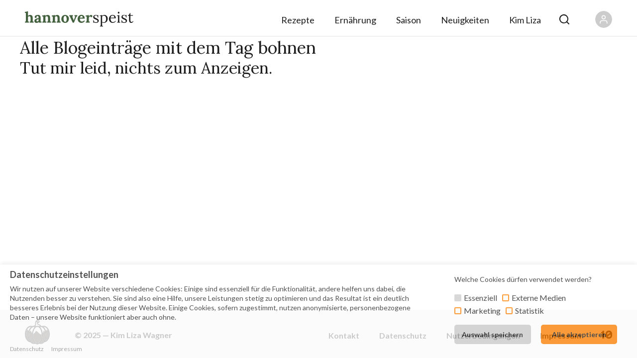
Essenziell (480, 297)
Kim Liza (525, 19)
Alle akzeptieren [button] (579, 334)
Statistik (529, 310)
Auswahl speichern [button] (492, 334)
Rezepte (298, 19)
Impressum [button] (66, 349)
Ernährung (355, 19)
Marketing (482, 310)
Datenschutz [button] (27, 349)
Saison (408, 19)
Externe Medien (539, 297)
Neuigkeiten (465, 19)
